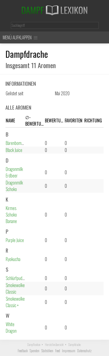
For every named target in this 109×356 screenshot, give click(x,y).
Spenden (34, 350)
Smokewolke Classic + (15, 302)
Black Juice (14, 150)
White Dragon (11, 327)
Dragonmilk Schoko (14, 185)
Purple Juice (15, 240)
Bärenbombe (15, 143)
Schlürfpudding (17, 278)
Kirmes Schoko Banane (11, 214)
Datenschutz (84, 350)
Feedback (23, 350)
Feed (57, 350)
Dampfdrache (74, 344)
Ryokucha (13, 259)
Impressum (68, 350)
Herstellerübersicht (54, 344)
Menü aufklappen (20, 37)
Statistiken (47, 350)
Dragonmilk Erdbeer (14, 172)
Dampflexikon (33, 344)
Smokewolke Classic (15, 288)
